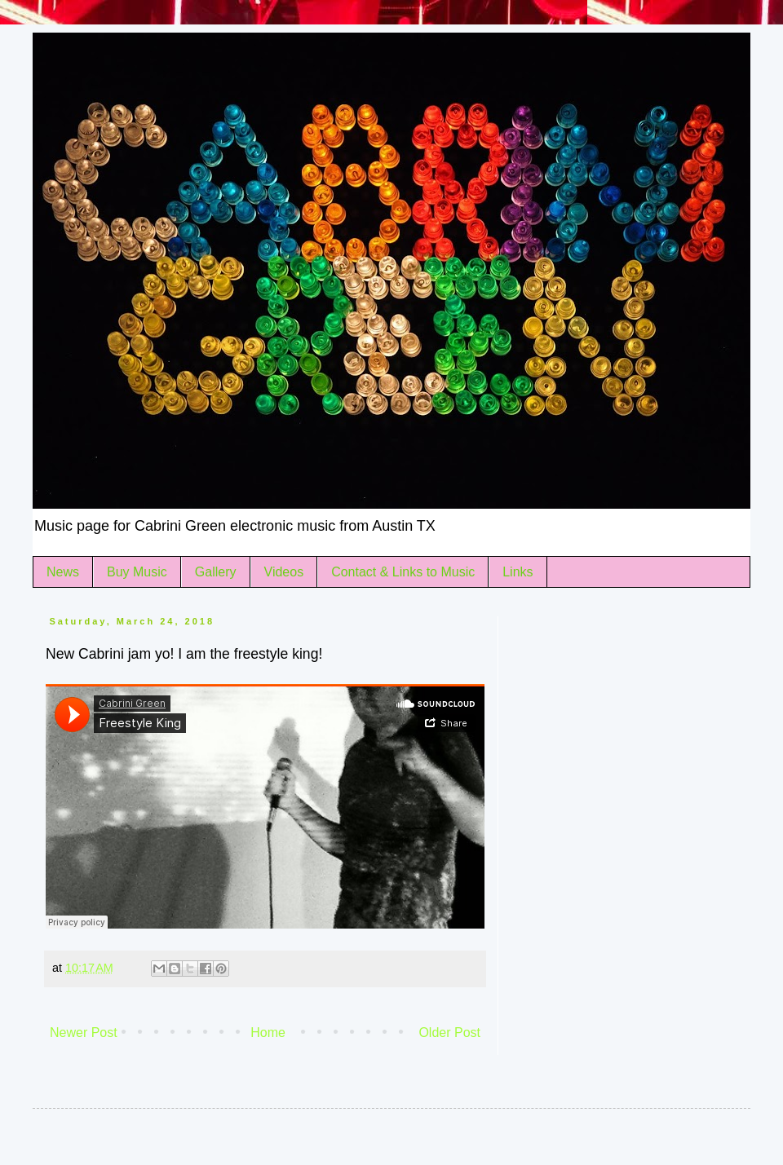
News (62, 572)
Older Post (449, 1032)
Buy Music (137, 572)
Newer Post (83, 1032)
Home (267, 1032)
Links (517, 572)
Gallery (216, 572)
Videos (284, 572)
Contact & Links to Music (403, 572)
